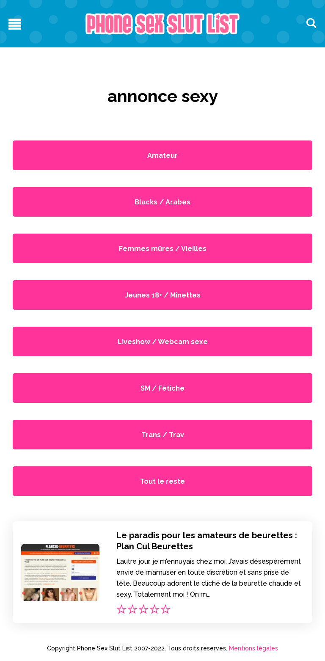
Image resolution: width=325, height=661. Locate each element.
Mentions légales (253, 648)
